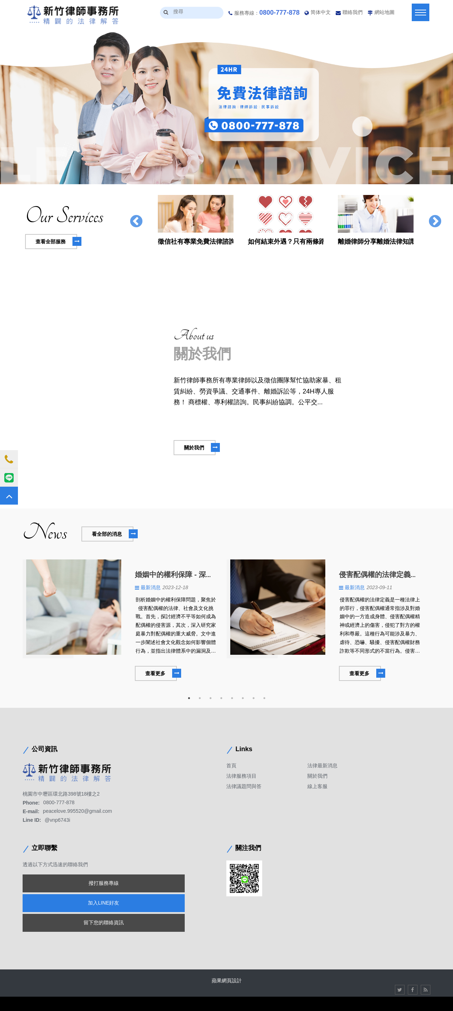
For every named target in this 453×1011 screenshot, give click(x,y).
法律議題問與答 (243, 786)
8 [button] (264, 698)
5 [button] (232, 698)
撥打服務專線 (104, 883)
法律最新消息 (322, 765)
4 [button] (221, 698)
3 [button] (210, 698)
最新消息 (151, 587)
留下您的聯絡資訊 (104, 922)
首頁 (231, 765)
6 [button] (242, 698)
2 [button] (199, 698)
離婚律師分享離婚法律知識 (376, 241)
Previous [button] (136, 222)
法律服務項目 (241, 776)
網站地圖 (384, 12)
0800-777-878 (279, 12)
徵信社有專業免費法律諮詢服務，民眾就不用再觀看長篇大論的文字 (195, 241)
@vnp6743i (57, 820)
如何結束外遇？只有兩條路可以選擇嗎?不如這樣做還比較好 (286, 241)
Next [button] (435, 222)
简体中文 (321, 12)
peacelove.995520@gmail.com (77, 811)
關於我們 (317, 776)
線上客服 (317, 786)
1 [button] (189, 698)
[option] (226, 107)
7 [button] (253, 698)
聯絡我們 (353, 12)
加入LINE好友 (103, 903)
